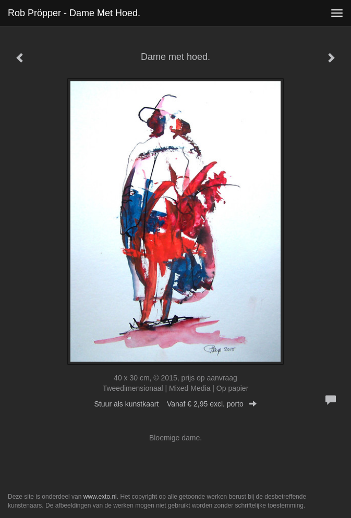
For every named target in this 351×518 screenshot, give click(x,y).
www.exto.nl (100, 496)
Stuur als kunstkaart (175, 404)
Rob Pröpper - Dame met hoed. (74, 13)
